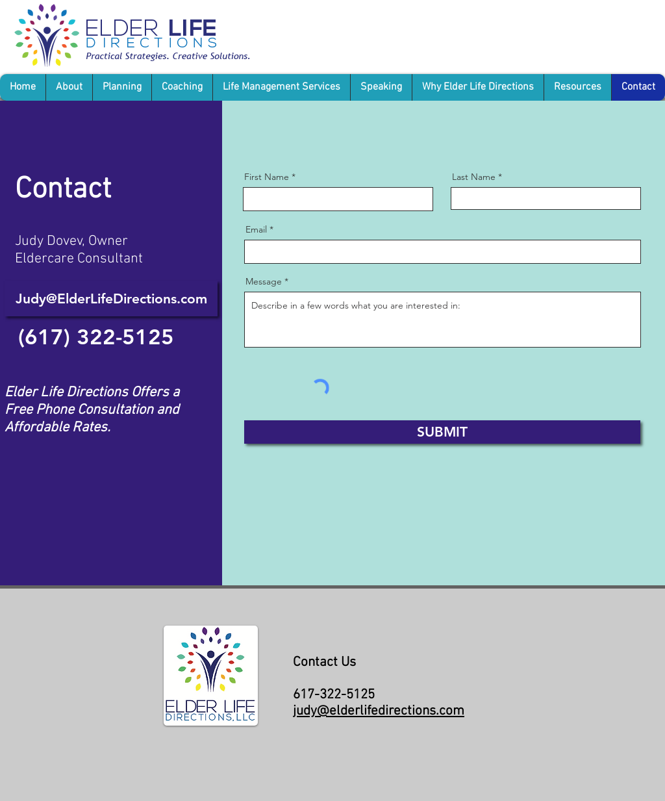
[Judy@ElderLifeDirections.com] (111, 298)
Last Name (474, 176)
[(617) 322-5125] (96, 336)
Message (263, 281)
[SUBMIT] (442, 432)
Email (256, 229)
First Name (266, 176)
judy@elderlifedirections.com (378, 711)
